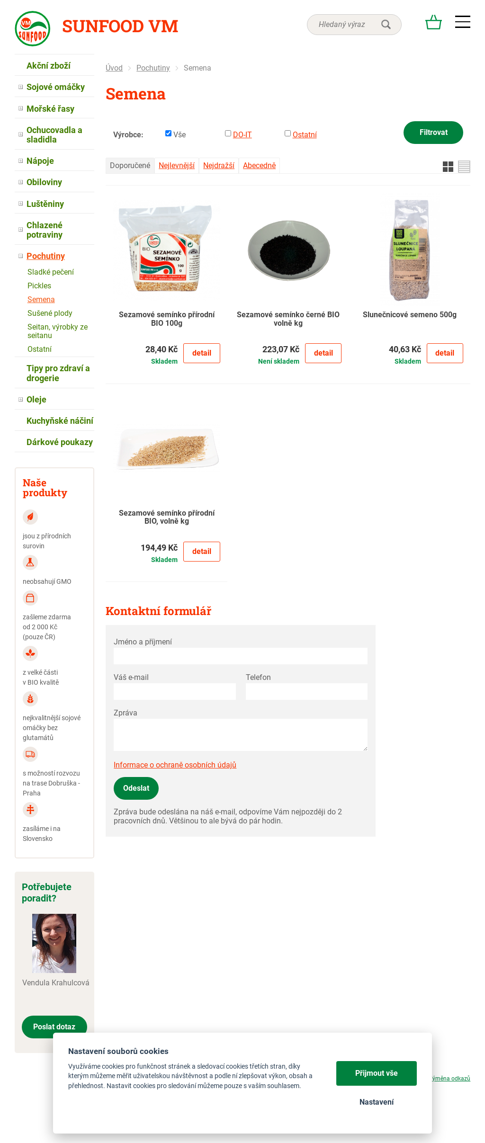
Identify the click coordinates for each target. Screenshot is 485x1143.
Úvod (114, 67)
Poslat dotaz (54, 1026)
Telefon (258, 677)
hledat (386, 25)
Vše (179, 134)
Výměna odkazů (449, 1078)
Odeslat (136, 788)
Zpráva (125, 712)
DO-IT (242, 134)
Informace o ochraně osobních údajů (175, 764)
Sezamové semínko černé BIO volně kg (288, 319)
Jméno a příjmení (143, 641)
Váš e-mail (131, 677)
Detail (201, 352)
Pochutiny (153, 67)
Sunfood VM (120, 25)
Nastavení (376, 1102)
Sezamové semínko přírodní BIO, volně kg (167, 517)
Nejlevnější (177, 165)
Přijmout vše (376, 1073)
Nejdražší (218, 165)
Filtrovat (434, 132)
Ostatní (305, 134)
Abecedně (259, 165)
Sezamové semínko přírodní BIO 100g (167, 319)
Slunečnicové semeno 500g (410, 315)
